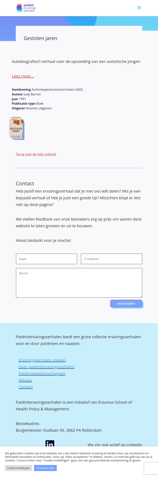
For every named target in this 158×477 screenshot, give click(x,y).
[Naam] (46, 259)
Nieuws (25, 380)
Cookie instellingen (18, 468)
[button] (139, 10)
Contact (26, 386)
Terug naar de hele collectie (36, 154)
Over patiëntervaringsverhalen (46, 366)
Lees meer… (23, 76)
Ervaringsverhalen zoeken (42, 360)
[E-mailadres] (111, 259)
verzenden (126, 303)
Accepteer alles (45, 468)
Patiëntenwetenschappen (42, 373)
